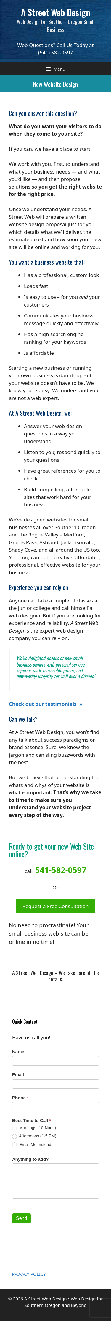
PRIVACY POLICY (29, 1274)
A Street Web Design (55, 12)
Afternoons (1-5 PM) (34, 1136)
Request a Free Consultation (55, 906)
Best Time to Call (31, 1120)
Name (18, 1051)
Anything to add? (30, 1159)
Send (21, 1218)
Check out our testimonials (43, 704)
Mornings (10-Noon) (34, 1127)
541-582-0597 (60, 869)
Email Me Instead (31, 1144)
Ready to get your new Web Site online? (51, 850)
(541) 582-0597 (55, 52)
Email (18, 1074)
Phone (20, 1097)
